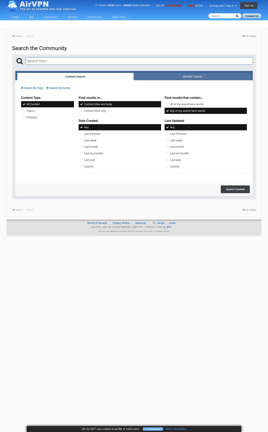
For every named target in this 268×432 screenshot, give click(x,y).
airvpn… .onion (166, 223)
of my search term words (187, 104)
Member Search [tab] (192, 76)
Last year (89, 159)
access (195, 5)
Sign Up (248, 5)
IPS (169, 227)
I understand (153, 428)
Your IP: (168, 5)
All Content (33, 104)
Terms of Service (97, 223)
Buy (31, 17)
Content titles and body (98, 104)
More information (176, 428)
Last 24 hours (92, 133)
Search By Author (58, 88)
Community (94, 17)
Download (51, 17)
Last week (90, 140)
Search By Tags (32, 88)
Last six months (93, 153)
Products (32, 117)
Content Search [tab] (75, 76)
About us (140, 223)
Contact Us (252, 16)
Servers (72, 17)
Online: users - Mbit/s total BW (122, 5)
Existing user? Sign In (223, 5)
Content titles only (95, 110)
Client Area (118, 17)
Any (86, 127)
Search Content (235, 189)
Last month (91, 146)
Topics (30, 110)
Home (15, 17)
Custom (89, 166)
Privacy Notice (121, 223)
